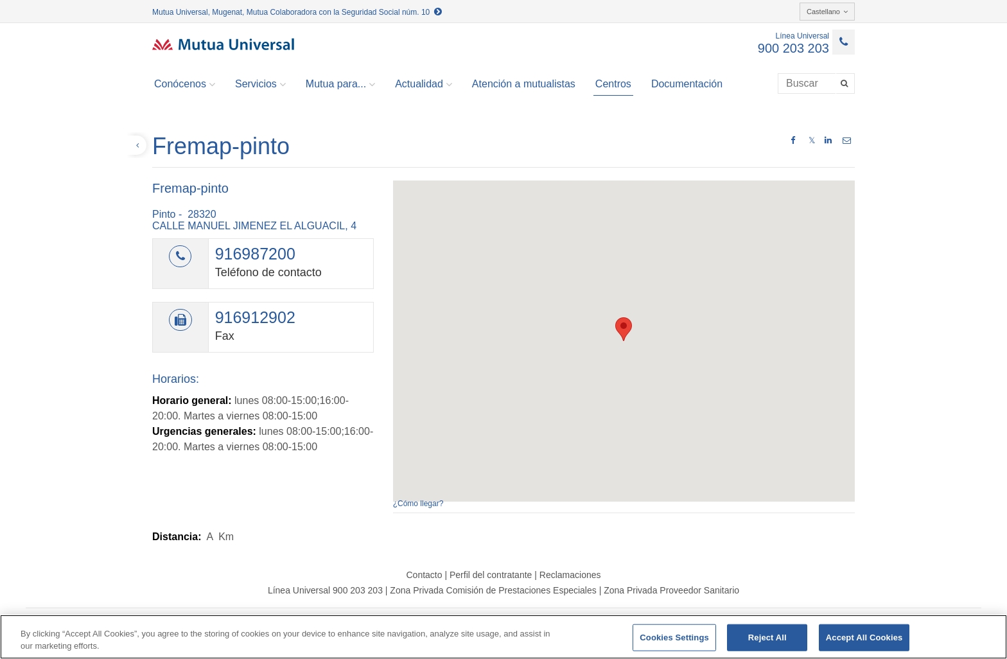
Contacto (424, 575)
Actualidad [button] (423, 84)
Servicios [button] (260, 84)
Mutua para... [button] (340, 84)
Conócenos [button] (184, 84)
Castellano (827, 11)
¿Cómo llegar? (418, 503)
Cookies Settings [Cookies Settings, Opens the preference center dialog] (674, 637)
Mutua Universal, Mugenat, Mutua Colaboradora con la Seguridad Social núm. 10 (297, 12)
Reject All (767, 637)
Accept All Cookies (864, 637)
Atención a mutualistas (523, 83)
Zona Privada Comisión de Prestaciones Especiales (493, 590)
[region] (503, 637)
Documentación (686, 83)
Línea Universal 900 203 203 (325, 590)
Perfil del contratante (491, 575)
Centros (613, 83)
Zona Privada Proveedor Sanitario (671, 590)
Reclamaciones (570, 575)
